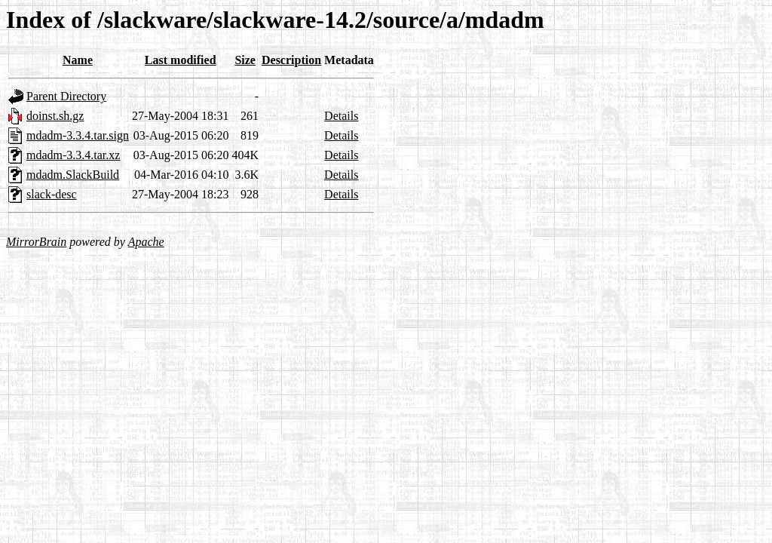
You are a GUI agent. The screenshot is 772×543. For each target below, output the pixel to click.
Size (245, 60)
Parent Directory (66, 96)
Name (78, 60)
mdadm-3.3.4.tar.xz (73, 155)
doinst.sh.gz (55, 115)
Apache (146, 241)
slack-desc (51, 194)
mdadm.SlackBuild (72, 174)
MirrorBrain (36, 241)
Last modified (180, 60)
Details (341, 115)
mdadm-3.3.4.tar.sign (77, 135)
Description (291, 60)
